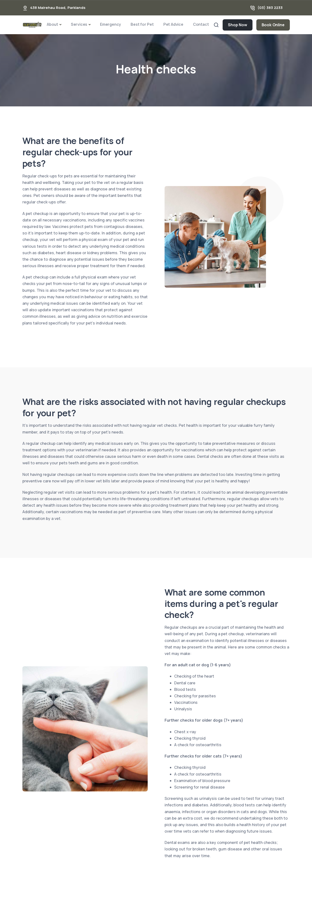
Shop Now (237, 24)
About (52, 24)
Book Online (273, 24)
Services (79, 24)
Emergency (110, 24)
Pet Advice (173, 24)
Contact (201, 24)
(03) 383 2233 (270, 7)
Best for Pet (142, 24)
